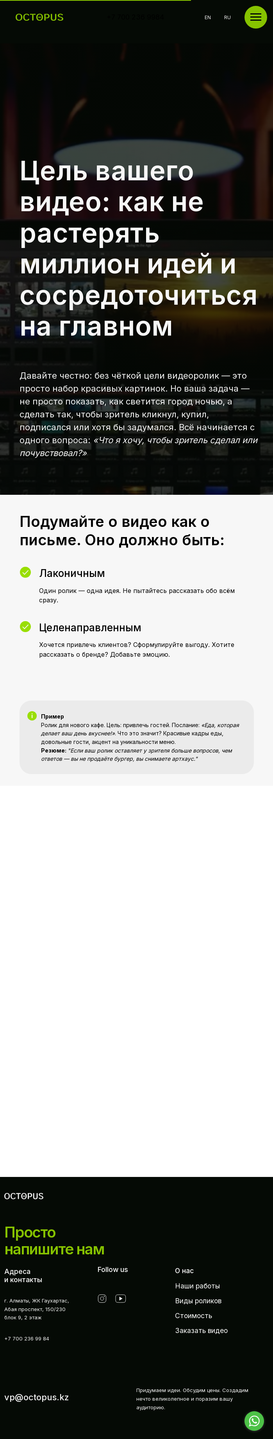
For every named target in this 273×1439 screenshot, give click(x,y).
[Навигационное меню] (255, 17)
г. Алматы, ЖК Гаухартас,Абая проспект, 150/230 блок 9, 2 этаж (36, 1309)
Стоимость (193, 1315)
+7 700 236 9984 (135, 17)
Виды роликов (198, 1301)
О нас (184, 1271)
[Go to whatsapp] (254, 1421)
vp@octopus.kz (36, 1397)
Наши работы (197, 1286)
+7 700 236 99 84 (26, 1338)
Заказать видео (201, 1330)
